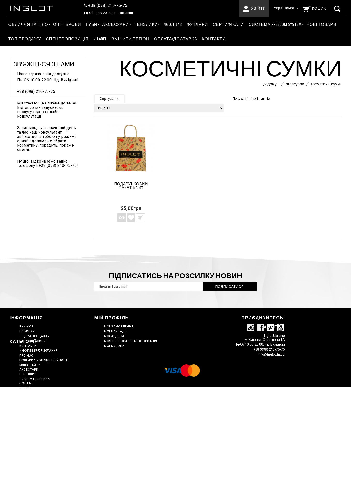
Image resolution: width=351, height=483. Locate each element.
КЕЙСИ (24, 420)
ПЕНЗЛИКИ (146, 24)
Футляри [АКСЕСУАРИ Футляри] (197, 24)
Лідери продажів (34, 336)
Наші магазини (32, 341)
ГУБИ (91, 24)
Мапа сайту (29, 365)
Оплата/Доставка (175, 39)
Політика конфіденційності (44, 360)
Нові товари (321, 24)
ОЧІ (57, 24)
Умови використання (38, 350)
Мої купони (114, 346)
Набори (25, 435)
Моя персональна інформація (130, 341)
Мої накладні (116, 331)
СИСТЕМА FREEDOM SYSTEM (275, 24)
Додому (269, 84)
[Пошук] (337, 8)
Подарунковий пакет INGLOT (131, 186)
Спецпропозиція (67, 39)
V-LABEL (100, 39)
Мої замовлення (118, 326)
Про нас (26, 355)
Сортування (109, 99)
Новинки (27, 331)
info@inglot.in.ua (271, 365)
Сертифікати (228, 24)
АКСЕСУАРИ (115, 24)
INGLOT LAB (172, 24)
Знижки (26, 326)
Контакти (214, 39)
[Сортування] (159, 108)
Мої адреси (114, 336)
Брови (73, 24)
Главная (26, 425)
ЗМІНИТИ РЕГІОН (130, 39)
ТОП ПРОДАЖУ (24, 39)
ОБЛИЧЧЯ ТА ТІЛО (28, 24)
